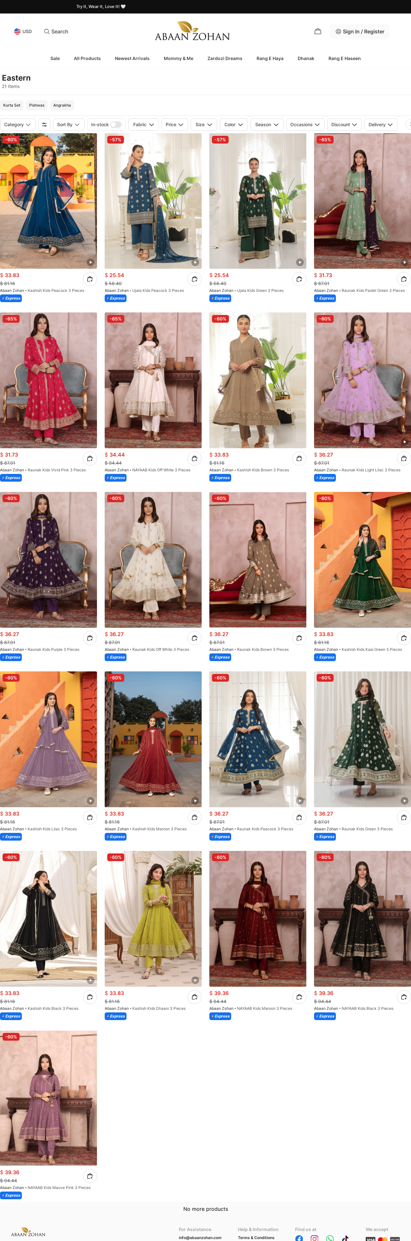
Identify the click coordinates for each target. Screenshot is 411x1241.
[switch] (116, 124)
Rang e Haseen (344, 58)
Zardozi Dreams (224, 58)
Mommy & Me (178, 58)
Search (56, 31)
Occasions (305, 124)
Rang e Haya (270, 58)
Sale (55, 58)
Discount (344, 124)
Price (175, 124)
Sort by (68, 124)
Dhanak (306, 58)
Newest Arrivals (132, 58)
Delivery (381, 124)
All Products (87, 58)
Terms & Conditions (256, 1237)
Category (17, 124)
